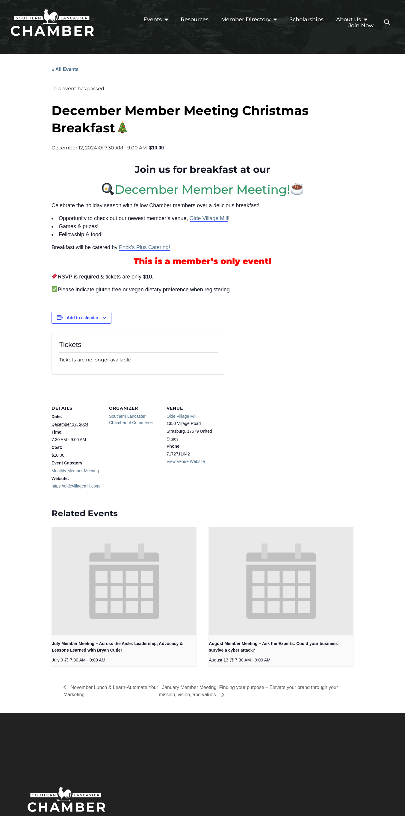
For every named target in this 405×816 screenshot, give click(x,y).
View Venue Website (186, 461)
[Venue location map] (255, 435)
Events (155, 19)
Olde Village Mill (209, 218)
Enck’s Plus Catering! (144, 247)
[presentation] (124, 581)
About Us (351, 19)
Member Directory (249, 19)
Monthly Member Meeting (75, 470)
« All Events (65, 69)
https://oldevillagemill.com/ (76, 486)
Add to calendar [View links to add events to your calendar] (83, 317)
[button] (387, 22)
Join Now (361, 25)
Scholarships (306, 19)
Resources (194, 19)
